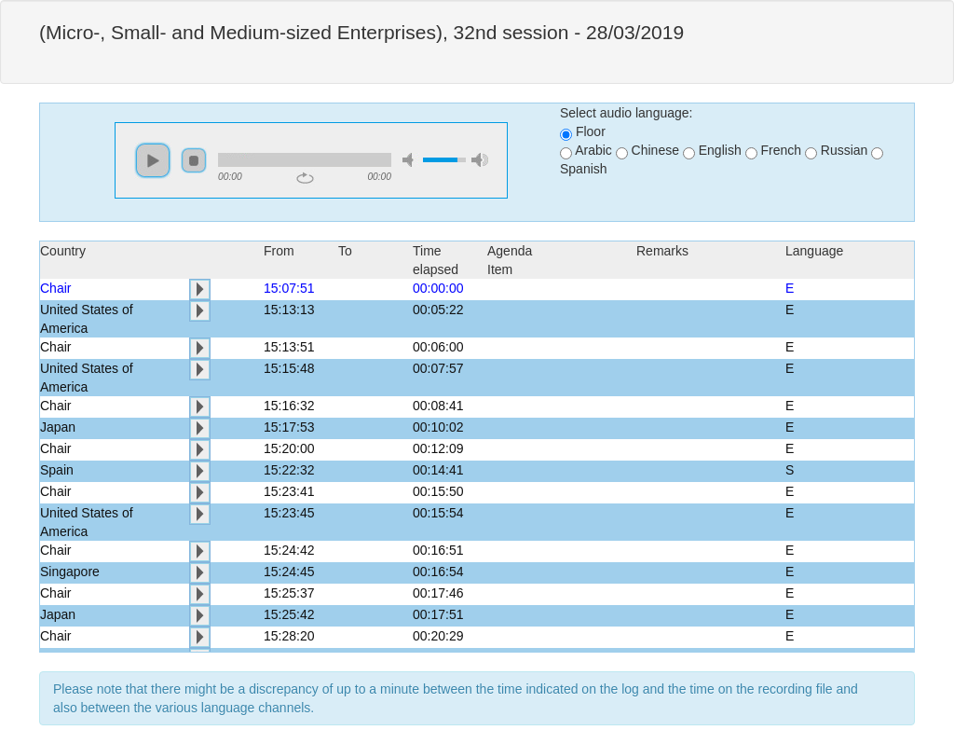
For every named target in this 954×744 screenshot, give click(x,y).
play (152, 160)
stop (194, 160)
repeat (305, 178)
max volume (479, 160)
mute (410, 160)
